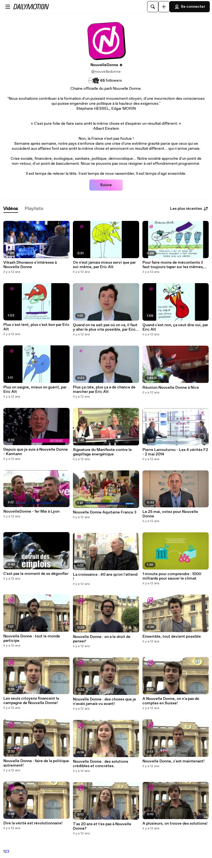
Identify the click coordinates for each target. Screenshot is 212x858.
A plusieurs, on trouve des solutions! (175, 823)
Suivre (106, 185)
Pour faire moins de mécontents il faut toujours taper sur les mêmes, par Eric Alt (173, 264)
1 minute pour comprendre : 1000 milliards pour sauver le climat (171, 576)
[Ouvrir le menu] (7, 6)
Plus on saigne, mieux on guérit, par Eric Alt (34, 389)
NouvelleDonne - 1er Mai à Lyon (31, 511)
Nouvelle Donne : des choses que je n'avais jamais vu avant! (104, 701)
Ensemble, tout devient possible (171, 636)
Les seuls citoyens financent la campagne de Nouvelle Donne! (31, 700)
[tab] (10, 208)
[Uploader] (163, 6)
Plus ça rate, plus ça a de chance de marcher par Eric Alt (104, 389)
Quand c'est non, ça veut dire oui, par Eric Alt (175, 327)
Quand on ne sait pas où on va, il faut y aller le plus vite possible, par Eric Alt (105, 327)
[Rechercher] (152, 6)
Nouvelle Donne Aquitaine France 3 (104, 512)
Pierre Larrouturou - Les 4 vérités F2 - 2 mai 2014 (175, 452)
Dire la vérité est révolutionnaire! (33, 823)
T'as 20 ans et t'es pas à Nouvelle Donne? (102, 826)
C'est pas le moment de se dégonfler (35, 574)
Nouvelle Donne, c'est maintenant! (173, 761)
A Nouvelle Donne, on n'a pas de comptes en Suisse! (170, 701)
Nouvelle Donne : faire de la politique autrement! (36, 763)
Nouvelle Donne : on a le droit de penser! (101, 639)
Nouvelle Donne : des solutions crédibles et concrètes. (100, 763)
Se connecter (189, 6)
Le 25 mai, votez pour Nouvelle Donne (170, 514)
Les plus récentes (189, 208)
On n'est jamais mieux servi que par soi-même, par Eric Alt (104, 264)
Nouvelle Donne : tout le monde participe (31, 638)
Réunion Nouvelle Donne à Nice (170, 387)
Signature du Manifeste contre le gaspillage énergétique (102, 452)
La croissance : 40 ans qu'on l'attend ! (105, 576)
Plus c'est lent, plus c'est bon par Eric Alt (36, 327)
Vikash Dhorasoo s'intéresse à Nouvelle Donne (30, 264)
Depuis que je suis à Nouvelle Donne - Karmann (35, 451)
